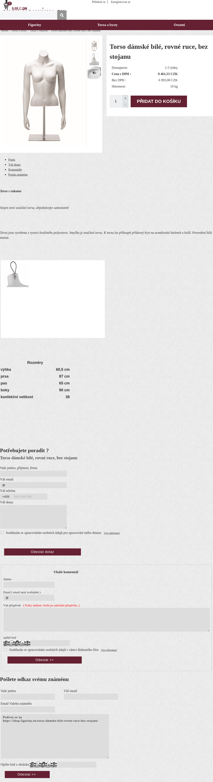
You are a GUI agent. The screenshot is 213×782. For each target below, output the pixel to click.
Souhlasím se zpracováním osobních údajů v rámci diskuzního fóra (53, 649)
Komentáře (15, 169)
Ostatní (179, 25)
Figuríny (34, 25)
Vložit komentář (65, 572)
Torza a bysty (107, 25)
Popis (11, 159)
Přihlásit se (98, 2)
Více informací (112, 533)
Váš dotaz (14, 164)
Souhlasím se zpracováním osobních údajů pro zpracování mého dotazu (53, 532)
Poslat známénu (18, 174)
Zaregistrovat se (120, 2)
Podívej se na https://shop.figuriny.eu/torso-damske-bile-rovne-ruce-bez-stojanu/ (55, 736)
